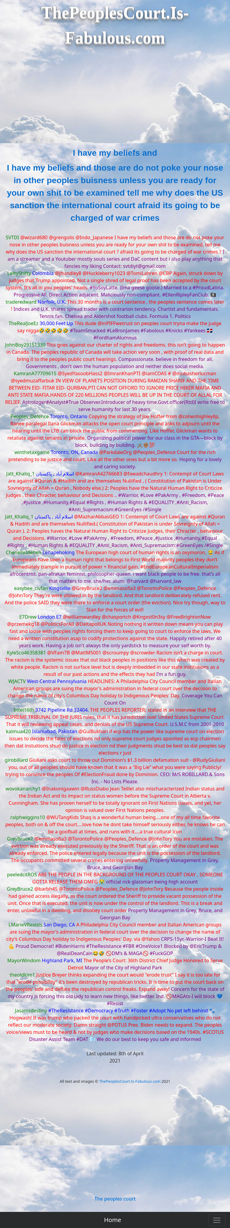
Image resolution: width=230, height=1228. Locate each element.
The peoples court (114, 1198)
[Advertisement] (115, 102)
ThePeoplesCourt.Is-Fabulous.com (130, 1081)
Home (112, 1220)
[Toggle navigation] (216, 1220)
